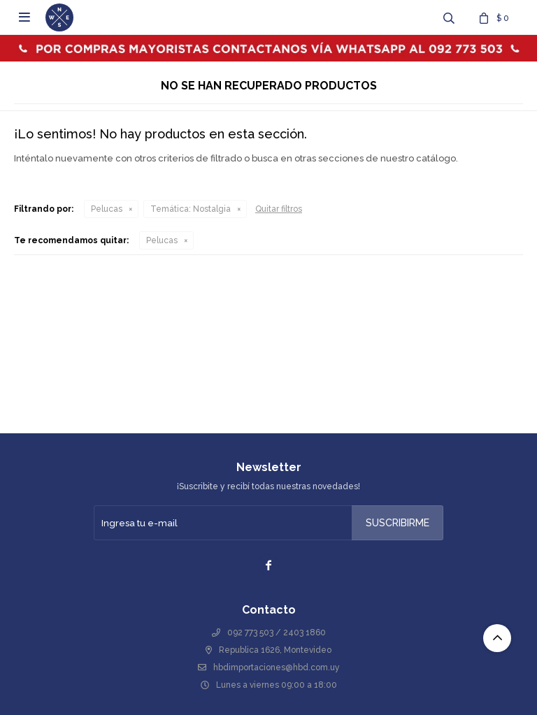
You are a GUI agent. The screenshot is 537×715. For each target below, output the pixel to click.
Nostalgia (190, 209)
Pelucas (106, 209)
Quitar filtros (278, 209)
